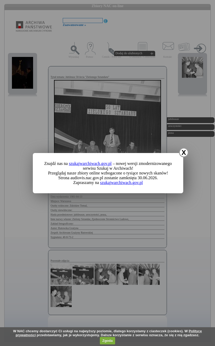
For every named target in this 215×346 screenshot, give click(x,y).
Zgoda (107, 341)
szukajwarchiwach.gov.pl (90, 163)
